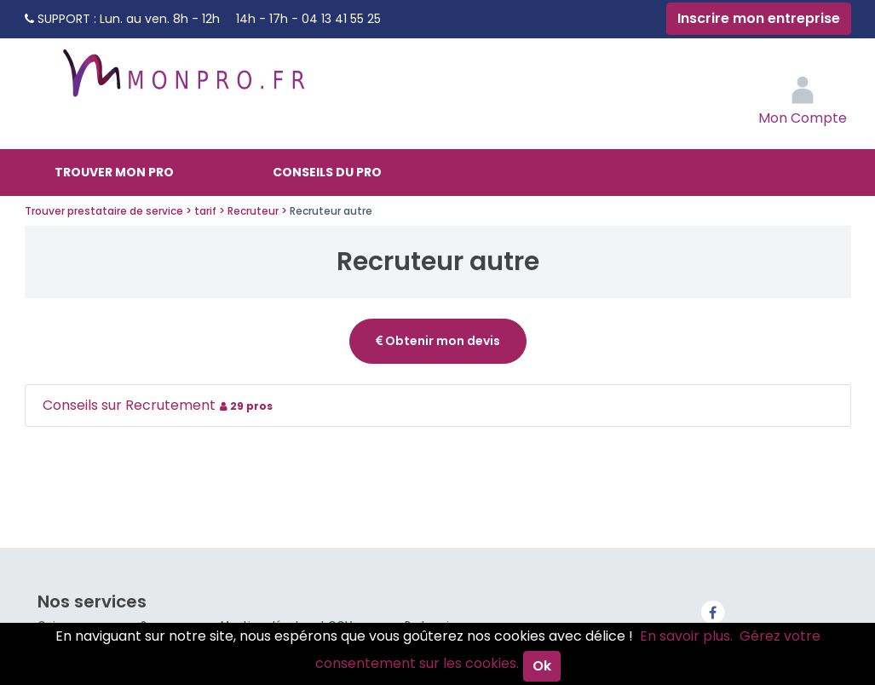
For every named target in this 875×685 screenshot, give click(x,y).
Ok (541, 666)
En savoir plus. (686, 636)
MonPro (182, 81)
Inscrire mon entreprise (758, 18)
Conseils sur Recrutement (160, 405)
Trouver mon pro (114, 172)
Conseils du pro (327, 172)
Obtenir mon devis (438, 340)
